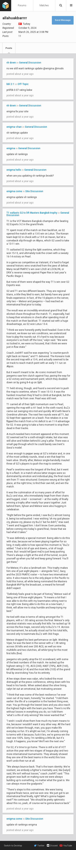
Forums (22, 5)
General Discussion (30, 62)
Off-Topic (23, 84)
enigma (10, 148)
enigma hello (13, 169)
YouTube (66, 845)
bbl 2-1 (10, 84)
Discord (52, 845)
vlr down (11, 62)
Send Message (63, 20)
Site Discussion (34, 191)
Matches (44, 5)
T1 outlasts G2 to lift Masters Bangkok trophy (31, 212)
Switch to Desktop (13, 846)
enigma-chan (14, 126)
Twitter (39, 845)
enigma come (14, 191)
